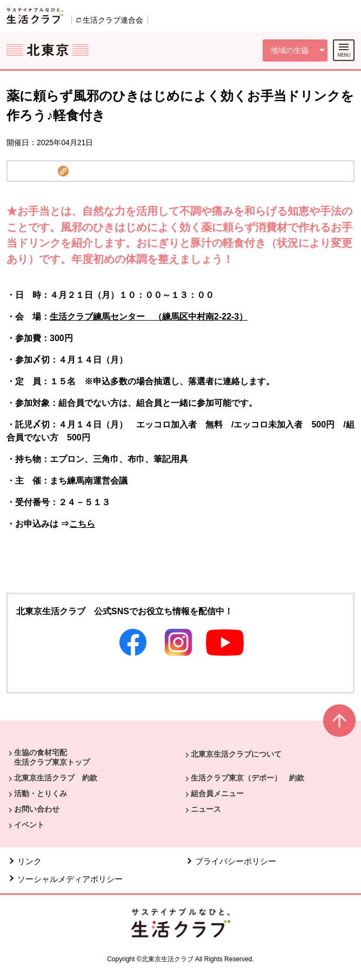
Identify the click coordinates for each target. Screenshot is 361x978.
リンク (29, 861)
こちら (82, 523)
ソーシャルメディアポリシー (70, 879)
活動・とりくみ (40, 793)
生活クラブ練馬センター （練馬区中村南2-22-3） (149, 316)
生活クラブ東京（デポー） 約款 (247, 777)
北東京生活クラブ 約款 (55, 777)
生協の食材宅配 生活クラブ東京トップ (52, 757)
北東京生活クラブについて (236, 754)
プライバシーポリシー (235, 861)
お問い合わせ (36, 809)
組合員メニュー (217, 793)
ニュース (206, 809)
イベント (29, 824)
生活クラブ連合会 (113, 20)
